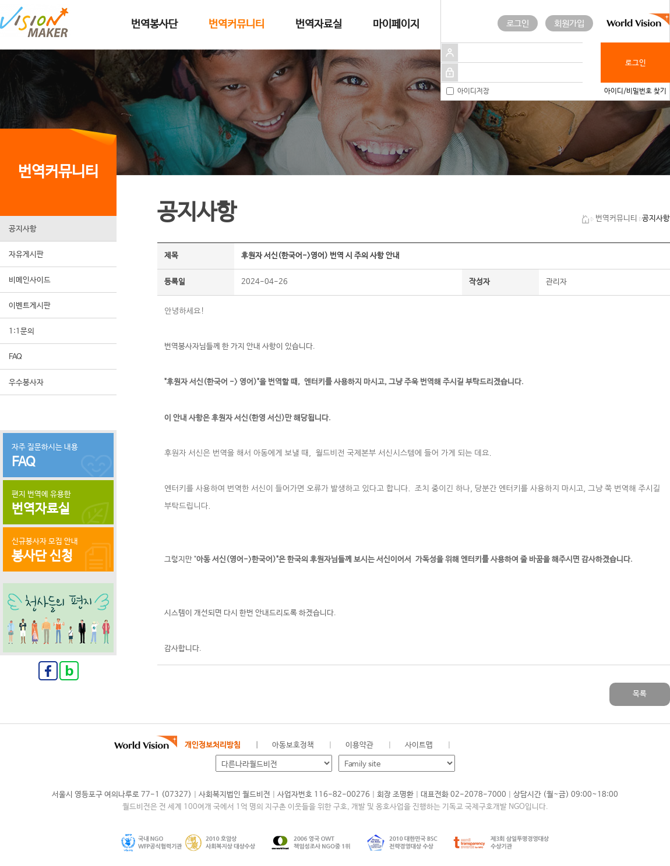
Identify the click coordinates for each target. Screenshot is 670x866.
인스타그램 (527, 745)
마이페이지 (396, 24)
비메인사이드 (30, 280)
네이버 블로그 (507, 745)
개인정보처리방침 (213, 745)
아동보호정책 (293, 745)
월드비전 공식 (468, 745)
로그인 (517, 24)
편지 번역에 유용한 (58, 503)
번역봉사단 (154, 24)
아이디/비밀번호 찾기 (635, 91)
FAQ (15, 357)
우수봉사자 (26, 382)
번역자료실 (318, 24)
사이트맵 (419, 745)
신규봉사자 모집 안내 (58, 550)
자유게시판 (26, 254)
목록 (640, 694)
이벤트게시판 (30, 305)
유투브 (546, 745)
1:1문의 (21, 331)
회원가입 (569, 24)
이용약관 (359, 745)
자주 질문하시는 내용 (58, 456)
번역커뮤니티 (237, 24)
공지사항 (23, 229)
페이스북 (488, 745)
